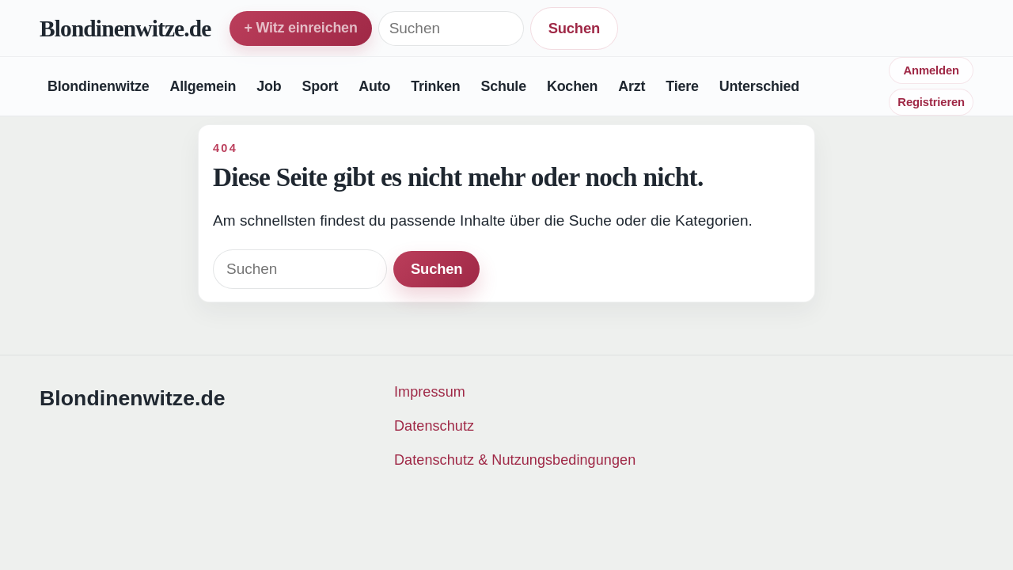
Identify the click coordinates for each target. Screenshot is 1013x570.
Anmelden (930, 70)
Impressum (429, 392)
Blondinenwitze (98, 86)
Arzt (631, 86)
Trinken (435, 86)
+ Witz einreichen (300, 28)
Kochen (572, 86)
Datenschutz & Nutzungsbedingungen (514, 460)
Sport (320, 86)
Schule (503, 86)
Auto (374, 86)
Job (268, 86)
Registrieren (931, 102)
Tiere (682, 86)
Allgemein (202, 86)
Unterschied (759, 86)
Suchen (574, 28)
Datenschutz (434, 426)
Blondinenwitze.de (125, 28)
